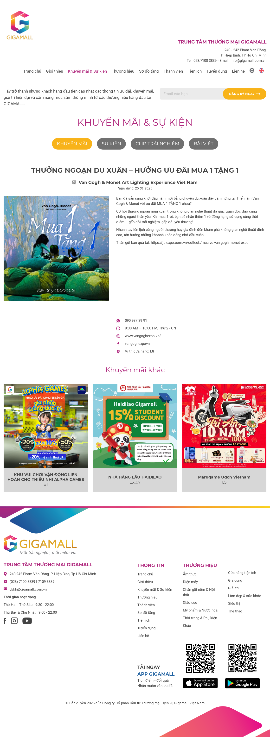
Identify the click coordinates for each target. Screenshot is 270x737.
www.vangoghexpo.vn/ (143, 336)
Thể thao (235, 611)
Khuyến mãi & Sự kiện (87, 71)
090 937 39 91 (136, 320)
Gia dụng (235, 580)
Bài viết (203, 143)
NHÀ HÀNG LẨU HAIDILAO (135, 477)
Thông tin (150, 565)
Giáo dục (190, 602)
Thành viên (173, 71)
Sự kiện (111, 143)
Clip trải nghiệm (157, 143)
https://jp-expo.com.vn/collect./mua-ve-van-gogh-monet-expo (200, 242)
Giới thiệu (54, 71)
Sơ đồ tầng (149, 71)
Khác (187, 626)
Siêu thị (234, 603)
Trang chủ (32, 71)
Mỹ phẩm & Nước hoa (200, 610)
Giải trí (233, 588)
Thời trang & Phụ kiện (200, 618)
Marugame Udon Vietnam (224, 477)
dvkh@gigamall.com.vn (28, 589)
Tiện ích (195, 71)
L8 (152, 351)
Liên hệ (238, 71)
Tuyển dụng (216, 71)
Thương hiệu (123, 71)
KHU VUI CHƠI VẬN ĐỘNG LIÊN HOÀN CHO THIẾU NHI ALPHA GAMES (45, 477)
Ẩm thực (190, 574)
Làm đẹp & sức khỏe (244, 596)
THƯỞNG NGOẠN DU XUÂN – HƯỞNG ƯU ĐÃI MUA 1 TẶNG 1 (135, 170)
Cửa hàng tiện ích (242, 573)
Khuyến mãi (72, 143)
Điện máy (190, 582)
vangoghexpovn (137, 343)
